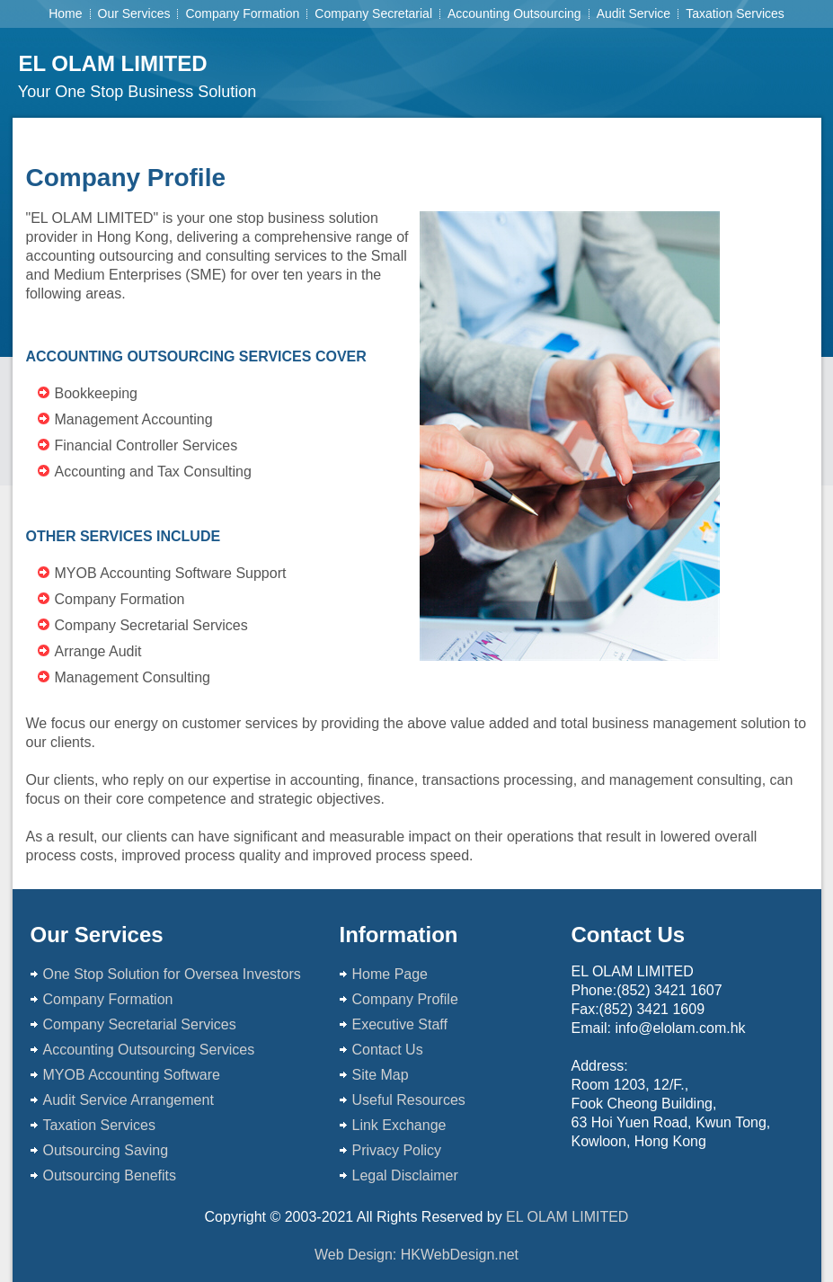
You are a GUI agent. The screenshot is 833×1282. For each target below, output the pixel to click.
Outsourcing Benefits (110, 1175)
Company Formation (242, 13)
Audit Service (633, 13)
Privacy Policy (399, 1150)
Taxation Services (735, 13)
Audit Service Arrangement (130, 1100)
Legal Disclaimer (405, 1175)
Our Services (134, 13)
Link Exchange (401, 1125)
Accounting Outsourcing (514, 13)
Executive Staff (400, 1024)
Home (65, 13)
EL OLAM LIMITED (112, 63)
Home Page (390, 974)
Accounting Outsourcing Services (149, 1049)
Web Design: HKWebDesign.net (416, 1254)
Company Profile (405, 999)
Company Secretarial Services (142, 1024)
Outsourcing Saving (106, 1150)
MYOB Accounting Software (134, 1074)
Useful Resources (411, 1100)
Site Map (380, 1074)
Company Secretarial (373, 13)
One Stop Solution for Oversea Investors (172, 974)
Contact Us (387, 1049)
